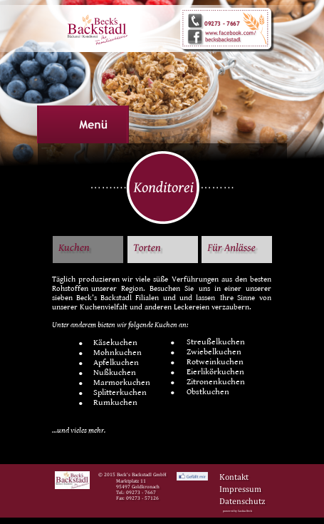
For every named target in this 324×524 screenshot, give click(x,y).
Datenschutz (242, 501)
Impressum (240, 489)
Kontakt (234, 477)
